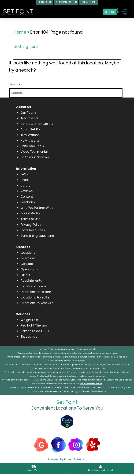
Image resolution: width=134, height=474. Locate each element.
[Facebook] (58, 444)
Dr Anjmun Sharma (35, 157)
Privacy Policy (31, 225)
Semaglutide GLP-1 (35, 331)
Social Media (30, 213)
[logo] (18, 12)
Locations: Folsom (34, 286)
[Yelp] (93, 444)
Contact (27, 264)
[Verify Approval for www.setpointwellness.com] (67, 421)
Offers (25, 275)
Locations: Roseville (35, 297)
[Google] (41, 444)
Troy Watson (30, 135)
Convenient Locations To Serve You (67, 408)
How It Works (30, 140)
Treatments (29, 118)
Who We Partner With (37, 208)
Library (25, 185)
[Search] (65, 93)
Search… (15, 84)
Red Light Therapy (34, 325)
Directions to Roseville (37, 303)
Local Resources (33, 230)
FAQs (24, 174)
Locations (28, 253)
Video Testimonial (34, 152)
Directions (28, 258)
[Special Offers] (110, 11)
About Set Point (32, 129)
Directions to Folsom (36, 292)
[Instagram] (76, 444)
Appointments (31, 280)
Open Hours (29, 269)
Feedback (28, 202)
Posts (25, 180)
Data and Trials (32, 146)
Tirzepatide (29, 337)
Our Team (28, 113)
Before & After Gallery (37, 124)
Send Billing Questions (37, 236)
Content (27, 197)
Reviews (27, 191)
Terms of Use (30, 219)
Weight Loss (30, 320)
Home (19, 32)
